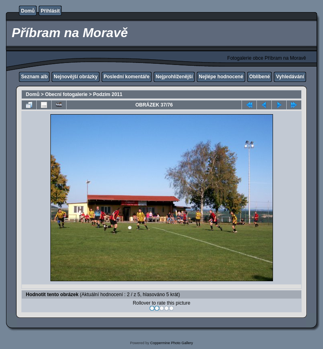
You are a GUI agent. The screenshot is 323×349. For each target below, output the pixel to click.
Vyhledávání (290, 76)
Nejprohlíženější (174, 76)
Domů (28, 11)
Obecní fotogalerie (66, 94)
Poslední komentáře (127, 76)
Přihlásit (50, 11)
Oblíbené (259, 76)
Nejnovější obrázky (76, 76)
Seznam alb (34, 76)
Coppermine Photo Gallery (171, 343)
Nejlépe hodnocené (221, 76)
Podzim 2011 (108, 94)
